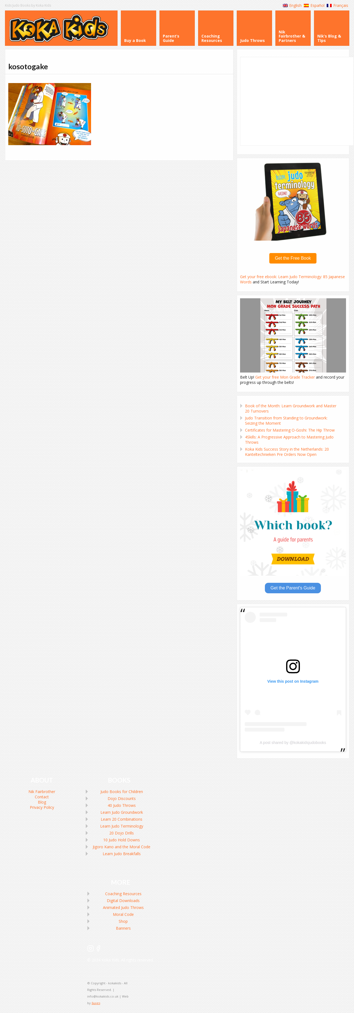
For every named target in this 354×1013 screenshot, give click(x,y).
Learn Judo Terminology (121, 826)
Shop (123, 921)
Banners (123, 928)
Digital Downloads (123, 900)
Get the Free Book (293, 258)
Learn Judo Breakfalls (122, 853)
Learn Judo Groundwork (121, 812)
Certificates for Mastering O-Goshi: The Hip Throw (290, 430)
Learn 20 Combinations (121, 819)
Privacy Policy (42, 807)
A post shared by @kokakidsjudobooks (293, 742)
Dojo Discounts (122, 798)
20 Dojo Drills (121, 833)
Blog (42, 802)
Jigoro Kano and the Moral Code (121, 846)
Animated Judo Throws (123, 907)
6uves (96, 1003)
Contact (42, 796)
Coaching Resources (123, 893)
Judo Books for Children (121, 791)
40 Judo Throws (122, 805)
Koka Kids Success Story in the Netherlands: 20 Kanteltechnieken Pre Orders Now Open (287, 451)
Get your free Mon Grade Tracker (285, 377)
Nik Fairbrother (41, 791)
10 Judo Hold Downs (121, 839)
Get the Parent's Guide (292, 588)
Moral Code (123, 914)
